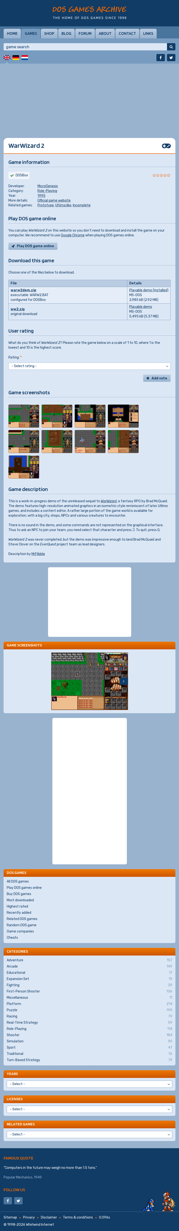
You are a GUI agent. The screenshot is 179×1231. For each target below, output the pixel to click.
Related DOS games (22, 919)
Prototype (45, 205)
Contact (127, 33)
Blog (66, 33)
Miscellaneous (89, 997)
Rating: (15, 357)
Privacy (29, 1217)
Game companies (20, 931)
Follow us (14, 1189)
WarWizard (109, 501)
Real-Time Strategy (89, 1022)
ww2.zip (18, 309)
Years (12, 1073)
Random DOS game (22, 925)
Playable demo (140, 307)
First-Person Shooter (89, 991)
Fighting (89, 985)
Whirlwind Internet (40, 1225)
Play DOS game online (35, 246)
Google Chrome (73, 235)
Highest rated (17, 906)
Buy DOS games (19, 894)
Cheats (12, 938)
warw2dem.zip (23, 290)
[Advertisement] (89, 97)
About (105, 33)
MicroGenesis (47, 186)
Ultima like (63, 205)
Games (31, 33)
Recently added (19, 913)
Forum (85, 33)
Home (12, 33)
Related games (21, 1124)
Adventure (89, 960)
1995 (41, 196)
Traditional (89, 1054)
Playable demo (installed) (148, 290)
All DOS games (18, 881)
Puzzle (89, 1010)
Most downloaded (20, 900)
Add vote (159, 378)
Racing (89, 1016)
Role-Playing (47, 191)
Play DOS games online (24, 888)
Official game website (54, 200)
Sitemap (10, 1217)
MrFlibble (38, 554)
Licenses (15, 1099)
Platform (89, 1004)
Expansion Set (89, 979)
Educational (89, 972)
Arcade (89, 966)
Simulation (89, 1041)
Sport (89, 1047)
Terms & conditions (78, 1217)
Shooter (89, 1035)
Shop (49, 33)
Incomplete (82, 205)
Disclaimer (49, 1217)
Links (148, 33)
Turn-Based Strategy (89, 1060)
